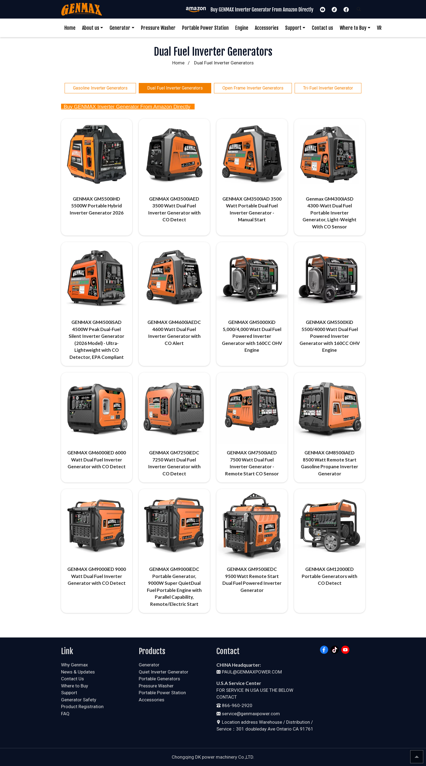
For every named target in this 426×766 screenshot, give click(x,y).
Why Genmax (74, 664)
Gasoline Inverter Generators (100, 88)
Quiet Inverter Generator (163, 672)
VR (379, 28)
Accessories (267, 28)
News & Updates (78, 672)
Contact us (322, 28)
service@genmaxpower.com (248, 713)
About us (90, 28)
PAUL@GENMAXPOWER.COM (249, 672)
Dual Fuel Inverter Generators (175, 88)
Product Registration (82, 706)
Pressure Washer (158, 28)
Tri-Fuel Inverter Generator (328, 88)
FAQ (65, 713)
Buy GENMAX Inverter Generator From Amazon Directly (126, 106)
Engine (241, 28)
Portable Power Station (205, 28)
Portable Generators (159, 678)
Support (293, 28)
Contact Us (72, 678)
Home (69, 28)
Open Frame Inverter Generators (252, 88)
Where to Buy (353, 28)
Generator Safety (78, 699)
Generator (120, 28)
